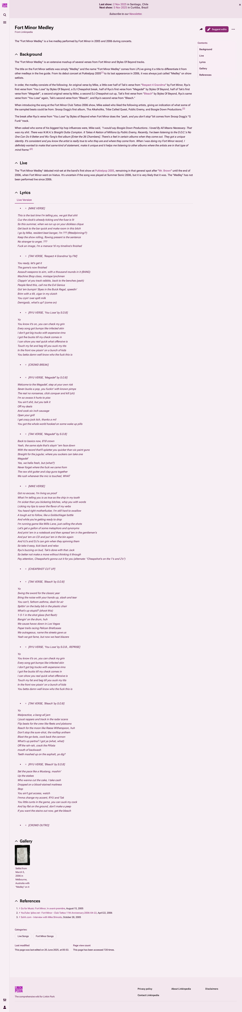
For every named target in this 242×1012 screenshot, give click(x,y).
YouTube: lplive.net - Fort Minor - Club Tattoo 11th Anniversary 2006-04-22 (59, 912)
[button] (217, 49)
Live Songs (23, 936)
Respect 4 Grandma (153, 84)
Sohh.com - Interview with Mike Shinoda (41, 917)
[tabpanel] (104, 517)
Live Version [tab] (24, 199)
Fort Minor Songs (45, 936)
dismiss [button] (240, 5)
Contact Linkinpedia (148, 995)
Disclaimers (211, 988)
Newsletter (135, 13)
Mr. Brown (165, 170)
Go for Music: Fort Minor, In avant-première (43, 908)
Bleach (148, 93)
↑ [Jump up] (19, 908)
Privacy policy (145, 988)
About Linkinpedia (181, 988)
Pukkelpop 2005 (104, 170)
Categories (21, 929)
